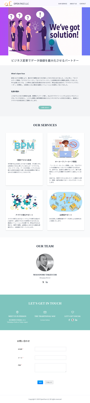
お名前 (20, 349)
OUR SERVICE (62, 4)
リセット (49, 382)
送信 (40, 382)
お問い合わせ (45, 107)
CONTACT (83, 4)
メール (20, 358)
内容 (20, 365)
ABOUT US (73, 4)
